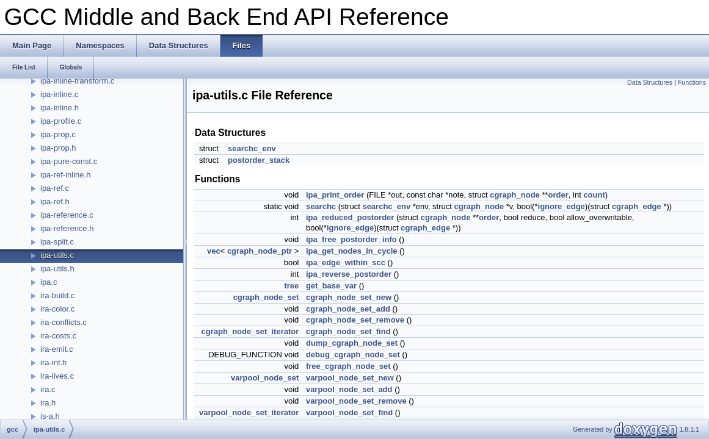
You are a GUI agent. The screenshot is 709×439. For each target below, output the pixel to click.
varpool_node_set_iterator (249, 412)
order (558, 194)
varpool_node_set (265, 377)
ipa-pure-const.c (68, 161)
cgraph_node (515, 194)
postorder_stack (258, 160)
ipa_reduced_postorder (350, 217)
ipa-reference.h (66, 228)
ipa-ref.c (54, 188)
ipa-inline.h (59, 107)
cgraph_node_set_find (348, 331)
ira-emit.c (56, 349)
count (594, 194)
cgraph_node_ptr (259, 250)
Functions (692, 82)
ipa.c (48, 282)
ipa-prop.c (58, 134)
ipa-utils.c (57, 255)
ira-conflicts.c (63, 322)
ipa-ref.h (55, 201)
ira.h (48, 402)
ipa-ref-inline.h (65, 174)
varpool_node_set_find (349, 412)
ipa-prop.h (58, 147)
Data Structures (649, 82)
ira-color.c (57, 308)
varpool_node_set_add (349, 389)
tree (291, 285)
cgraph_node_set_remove (355, 319)
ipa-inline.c (59, 94)
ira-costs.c (58, 335)
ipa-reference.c (66, 215)
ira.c (48, 389)
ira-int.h (53, 362)
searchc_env (252, 148)
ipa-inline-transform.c (77, 80)
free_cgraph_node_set (348, 366)
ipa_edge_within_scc (345, 262)
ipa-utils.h (57, 268)
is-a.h (50, 416)
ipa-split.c (57, 241)
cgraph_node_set (266, 297)
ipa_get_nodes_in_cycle (352, 250)
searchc (321, 206)
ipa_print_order (335, 194)
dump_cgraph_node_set (352, 343)
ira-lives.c (57, 375)
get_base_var (331, 285)
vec (213, 250)
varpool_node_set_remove (356, 400)
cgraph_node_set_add (348, 308)
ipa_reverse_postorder (348, 274)
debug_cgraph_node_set (353, 354)
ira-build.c (57, 295)
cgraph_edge (636, 206)
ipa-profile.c (60, 121)
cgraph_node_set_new (348, 297)
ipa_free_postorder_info (351, 239)
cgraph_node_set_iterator (250, 331)
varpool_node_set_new (350, 377)
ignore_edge (561, 206)
